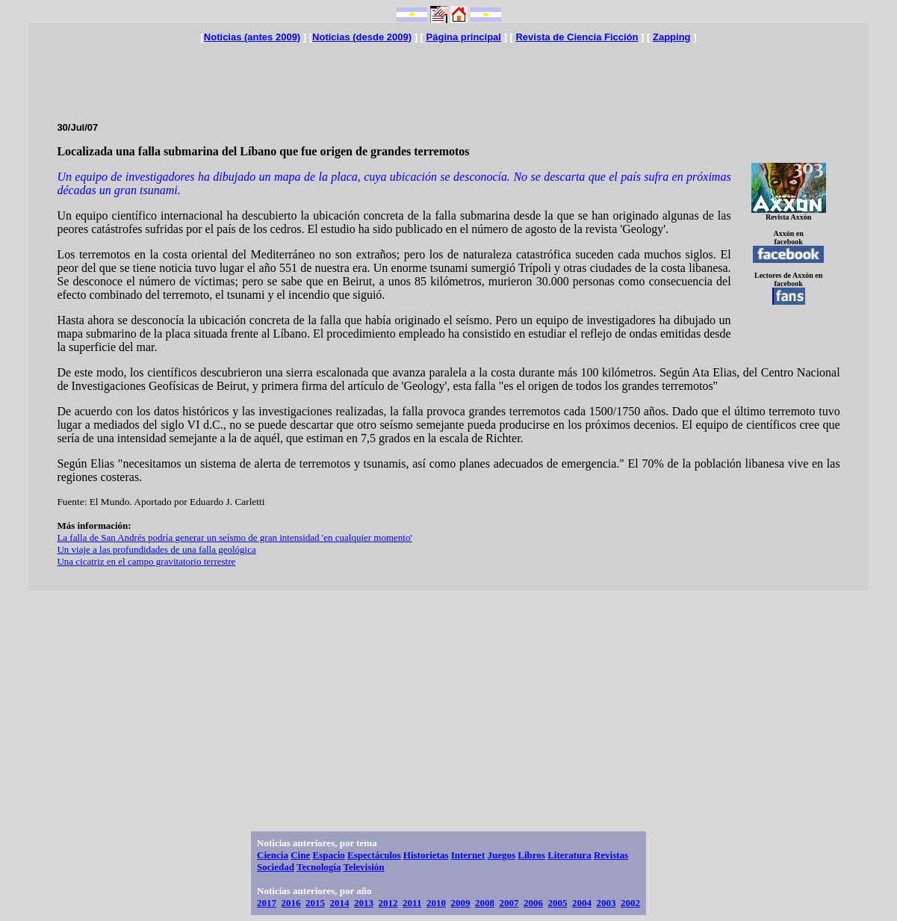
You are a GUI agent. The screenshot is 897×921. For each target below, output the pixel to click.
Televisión (363, 866)
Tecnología (319, 866)
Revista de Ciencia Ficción (576, 37)
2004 (582, 902)
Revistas (611, 854)
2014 (340, 902)
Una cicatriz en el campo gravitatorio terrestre (146, 561)
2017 (266, 902)
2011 (412, 902)
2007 (508, 902)
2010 (436, 902)
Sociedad (275, 866)
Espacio (328, 854)
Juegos (501, 854)
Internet (468, 854)
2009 (460, 902)
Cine (300, 854)
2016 (291, 902)
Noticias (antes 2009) (252, 37)
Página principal (463, 37)
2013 (363, 902)
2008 (484, 902)
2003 (605, 902)
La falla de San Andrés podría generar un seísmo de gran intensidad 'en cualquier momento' (234, 537)
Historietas (426, 854)
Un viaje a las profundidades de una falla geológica (156, 549)
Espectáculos (374, 854)
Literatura (569, 854)
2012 (388, 902)
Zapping (672, 37)
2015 (315, 902)
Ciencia (272, 854)
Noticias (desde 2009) (362, 37)
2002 (630, 902)
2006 (533, 902)
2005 (557, 902)
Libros (531, 854)
